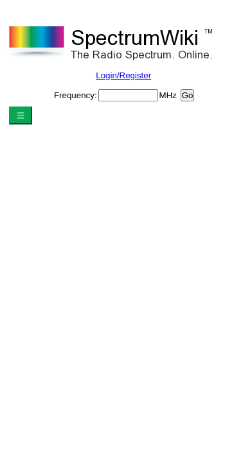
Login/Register (123, 75)
